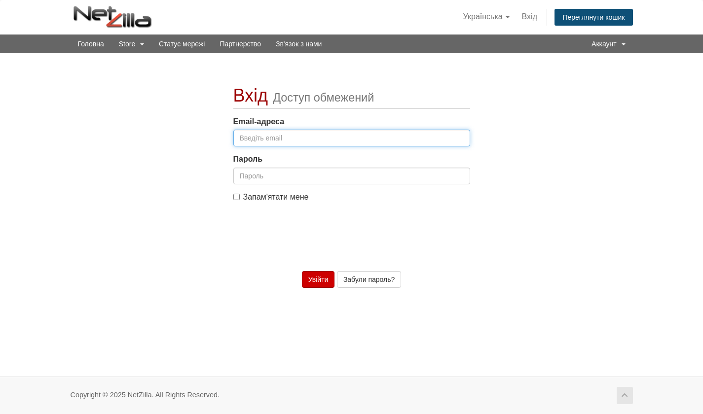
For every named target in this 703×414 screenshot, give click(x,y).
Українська (486, 16)
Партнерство (240, 44)
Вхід (529, 16)
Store (131, 44)
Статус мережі (182, 44)
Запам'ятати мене (271, 197)
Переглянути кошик (593, 17)
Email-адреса (259, 121)
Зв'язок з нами (299, 44)
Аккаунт (608, 44)
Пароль (248, 159)
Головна (91, 44)
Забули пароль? (369, 279)
